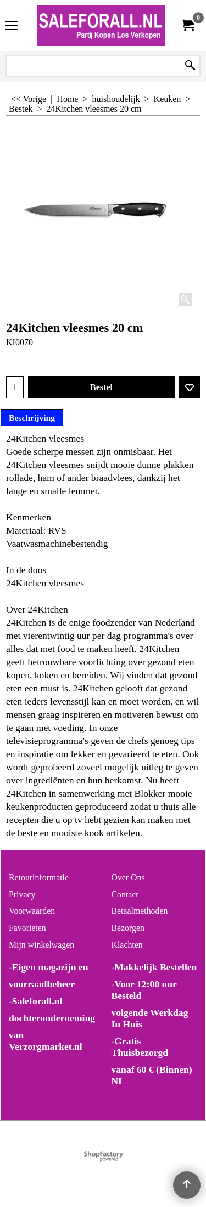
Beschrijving (32, 417)
